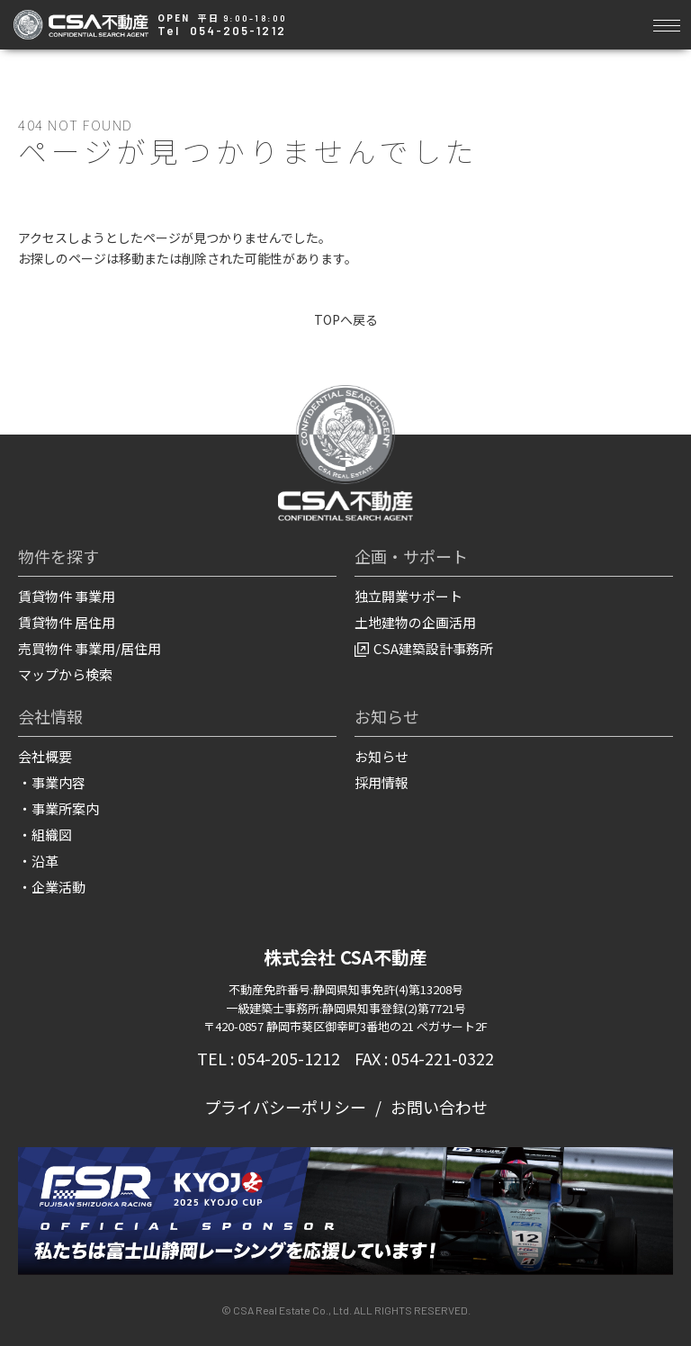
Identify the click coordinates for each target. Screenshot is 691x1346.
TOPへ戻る (346, 319)
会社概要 (45, 757)
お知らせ (381, 757)
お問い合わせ (439, 1107)
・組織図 (45, 835)
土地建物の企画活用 (415, 623)
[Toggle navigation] (666, 23)
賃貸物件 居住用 (66, 623)
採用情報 (381, 783)
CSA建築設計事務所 (423, 649)
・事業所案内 (58, 809)
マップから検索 (65, 675)
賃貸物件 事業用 (66, 597)
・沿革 (38, 861)
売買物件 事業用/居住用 (89, 649)
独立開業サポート (408, 597)
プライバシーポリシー (285, 1107)
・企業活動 (51, 887)
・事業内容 (51, 783)
